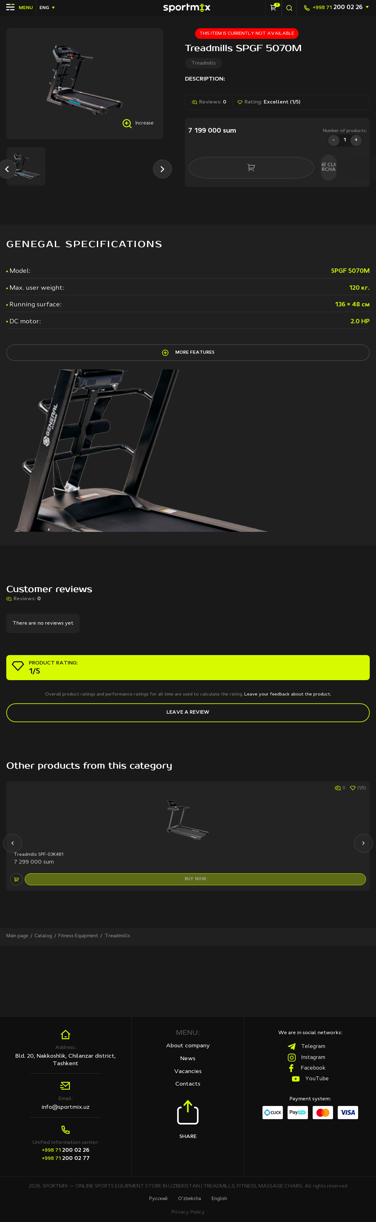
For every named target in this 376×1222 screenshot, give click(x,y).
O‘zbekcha (190, 1198)
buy (197, 945)
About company (188, 1046)
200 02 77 (66, 1158)
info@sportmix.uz (66, 1106)
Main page (18, 1006)
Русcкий (156, 1198)
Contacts (187, 1085)
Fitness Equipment (84, 1006)
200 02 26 (338, 7)
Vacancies (188, 1072)
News (187, 1059)
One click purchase (305, 165)
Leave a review (188, 754)
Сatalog (46, 1006)
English (222, 1198)
